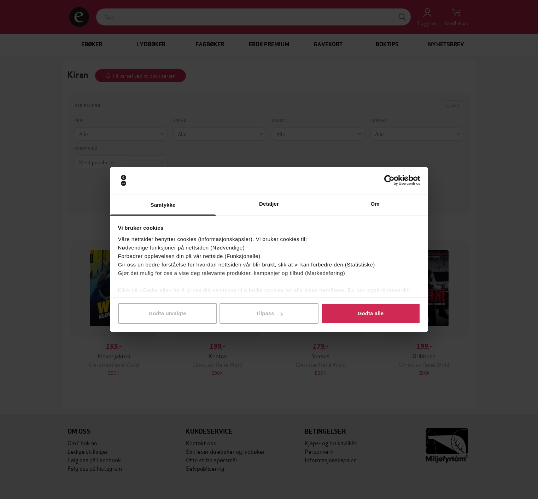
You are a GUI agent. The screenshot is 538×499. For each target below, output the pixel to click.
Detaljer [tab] (269, 204)
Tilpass (269, 313)
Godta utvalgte (167, 313)
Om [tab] (374, 204)
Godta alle (371, 313)
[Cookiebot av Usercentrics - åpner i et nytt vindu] (389, 180)
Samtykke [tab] (163, 205)
